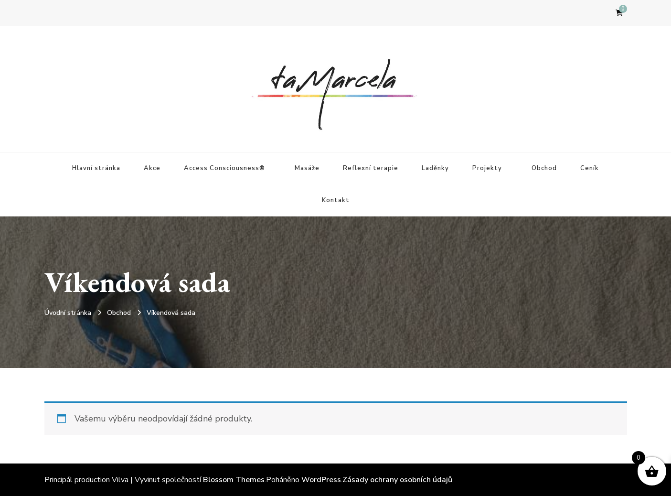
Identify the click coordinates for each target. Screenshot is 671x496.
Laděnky (435, 168)
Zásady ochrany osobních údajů (397, 479)
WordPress (321, 479)
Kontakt (336, 200)
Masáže (307, 168)
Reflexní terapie (370, 168)
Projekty (487, 168)
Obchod (544, 168)
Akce (152, 168)
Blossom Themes (234, 479)
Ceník (589, 168)
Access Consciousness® (224, 168)
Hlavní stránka (96, 168)
